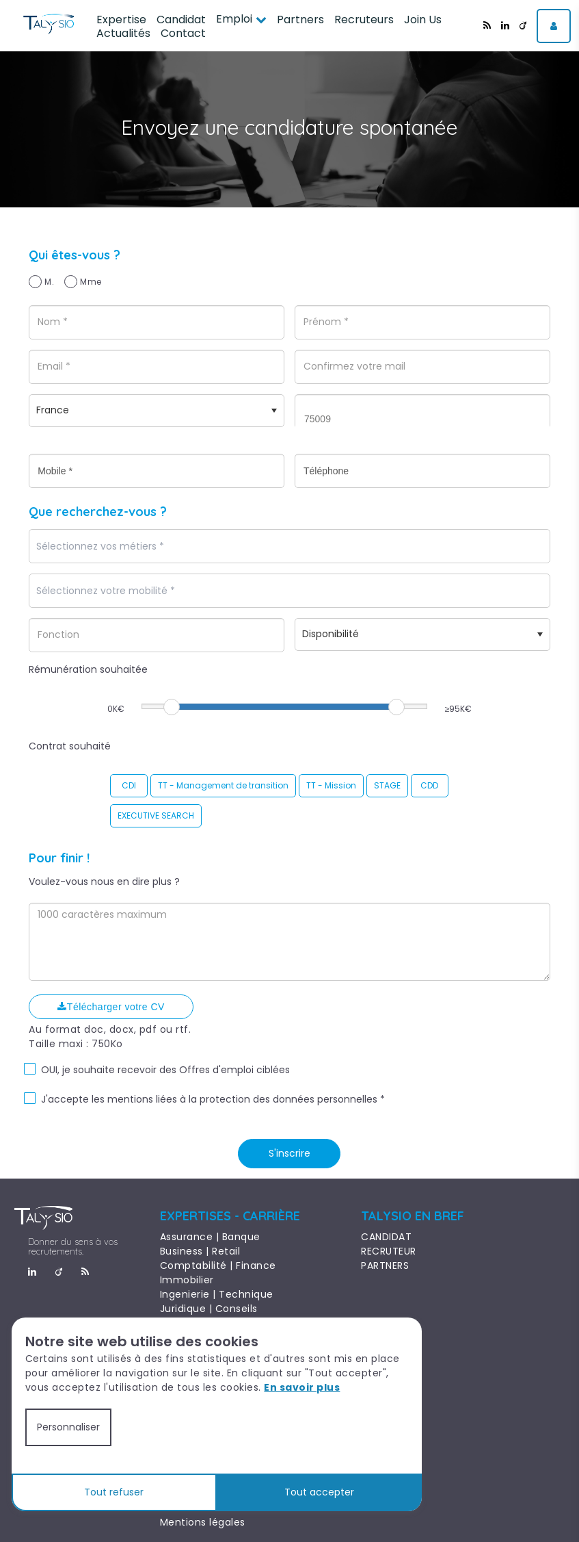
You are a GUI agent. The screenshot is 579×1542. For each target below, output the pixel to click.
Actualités (123, 33)
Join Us (423, 19)
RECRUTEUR (388, 1251)
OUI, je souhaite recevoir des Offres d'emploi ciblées (165, 1070)
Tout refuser (114, 1492)
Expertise (121, 19)
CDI (129, 785)
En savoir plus (302, 1387)
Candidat (181, 19)
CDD (429, 785)
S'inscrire (289, 1153)
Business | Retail (200, 1251)
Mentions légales (202, 1522)
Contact (183, 33)
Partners (300, 19)
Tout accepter (319, 1492)
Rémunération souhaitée (88, 669)
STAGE (387, 785)
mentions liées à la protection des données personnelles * (246, 1099)
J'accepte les (73, 1099)
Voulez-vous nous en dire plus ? (104, 881)
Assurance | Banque (210, 1237)
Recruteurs (364, 19)
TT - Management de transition (223, 785)
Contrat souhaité (70, 746)
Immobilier (187, 1280)
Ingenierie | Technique (216, 1294)
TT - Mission (331, 785)
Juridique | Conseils (209, 1308)
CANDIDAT (386, 1237)
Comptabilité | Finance (218, 1265)
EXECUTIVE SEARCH (156, 815)
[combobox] (289, 546)
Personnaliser (68, 1427)
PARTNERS (385, 1265)
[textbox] (138, 546)
